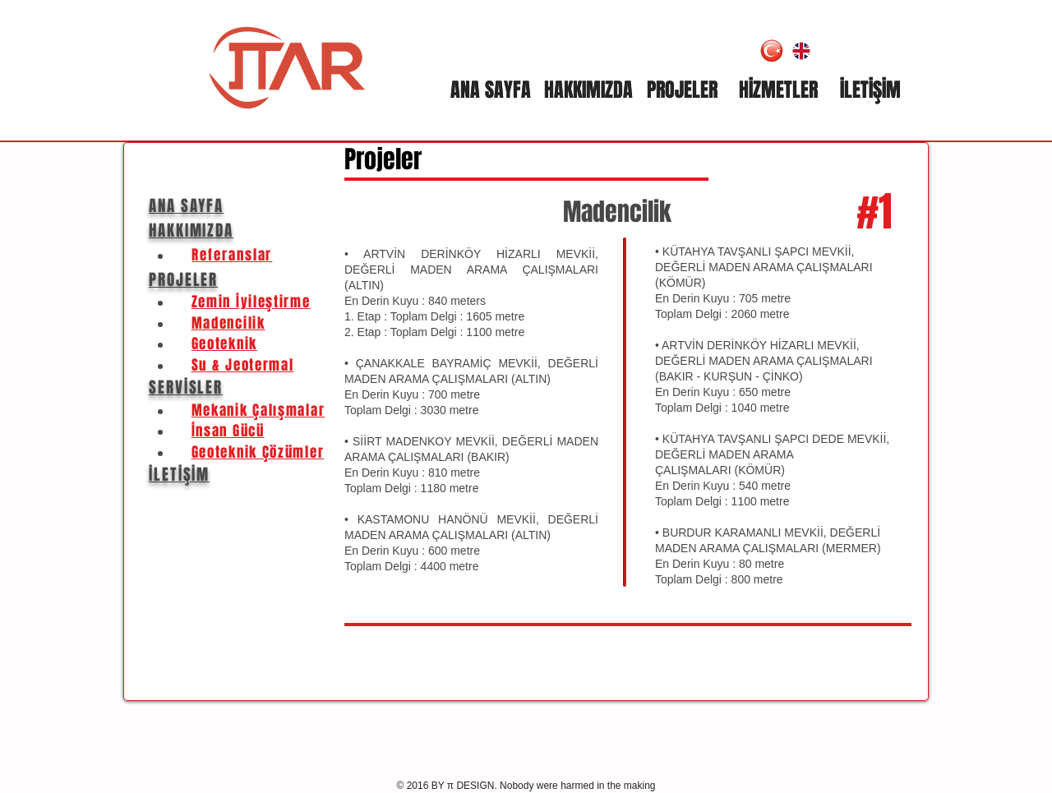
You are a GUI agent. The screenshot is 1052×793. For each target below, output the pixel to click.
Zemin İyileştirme (251, 302)
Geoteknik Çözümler (258, 452)
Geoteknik (224, 344)
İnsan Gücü (228, 431)
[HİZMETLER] (777, 90)
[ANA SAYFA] (490, 90)
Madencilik (617, 212)
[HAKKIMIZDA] (588, 90)
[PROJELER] (682, 90)
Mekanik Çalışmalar (258, 410)
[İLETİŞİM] (870, 90)
